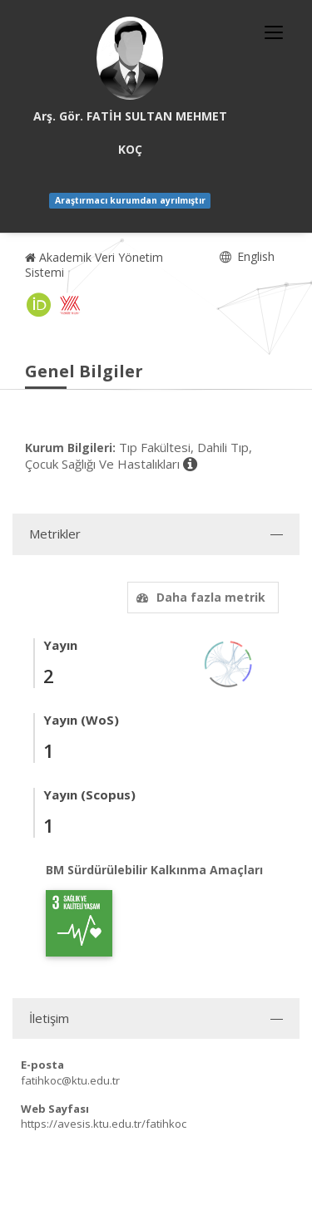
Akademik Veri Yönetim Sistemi (94, 264)
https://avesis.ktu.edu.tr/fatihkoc (103, 1123)
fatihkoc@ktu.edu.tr (70, 1080)
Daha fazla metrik (198, 597)
